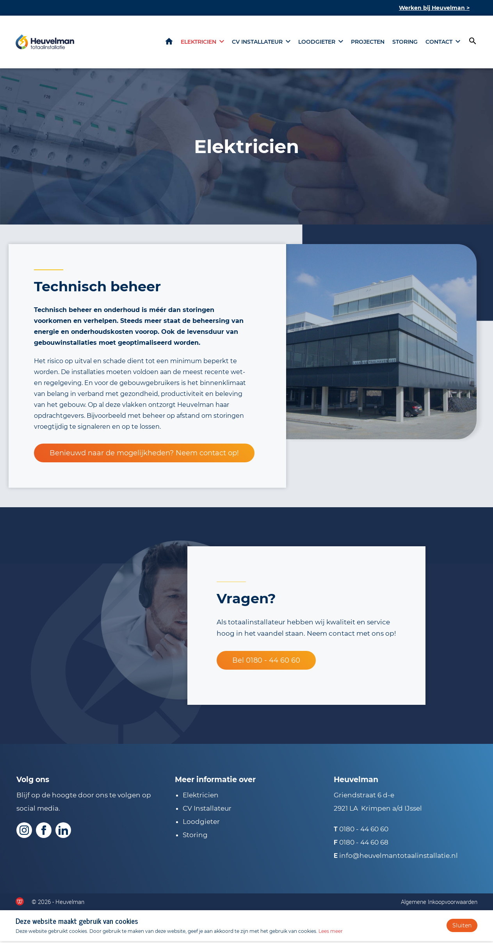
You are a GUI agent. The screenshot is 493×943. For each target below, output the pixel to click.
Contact (438, 42)
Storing (405, 42)
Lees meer (331, 933)
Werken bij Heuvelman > (434, 7)
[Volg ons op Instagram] (24, 832)
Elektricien (198, 42)
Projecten (367, 42)
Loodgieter (316, 42)
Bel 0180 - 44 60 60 (266, 662)
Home (169, 42)
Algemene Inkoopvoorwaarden (439, 903)
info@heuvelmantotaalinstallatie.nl (398, 857)
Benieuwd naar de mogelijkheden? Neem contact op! (144, 455)
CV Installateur (207, 810)
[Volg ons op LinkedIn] (63, 832)
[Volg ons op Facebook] (44, 832)
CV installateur (257, 42)
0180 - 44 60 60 (363, 831)
